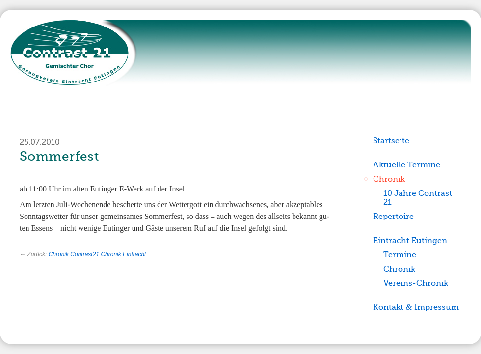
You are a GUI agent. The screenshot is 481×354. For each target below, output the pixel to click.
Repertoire (393, 216)
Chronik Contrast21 (74, 254)
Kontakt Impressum (415, 307)
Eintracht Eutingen (410, 240)
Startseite (391, 140)
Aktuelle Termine (406, 164)
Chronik (389, 179)
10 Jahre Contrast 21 (417, 198)
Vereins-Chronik (415, 283)
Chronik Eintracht (123, 254)
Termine (399, 254)
